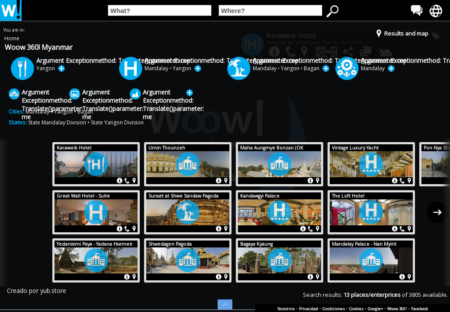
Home (11, 38)
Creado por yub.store (36, 290)
